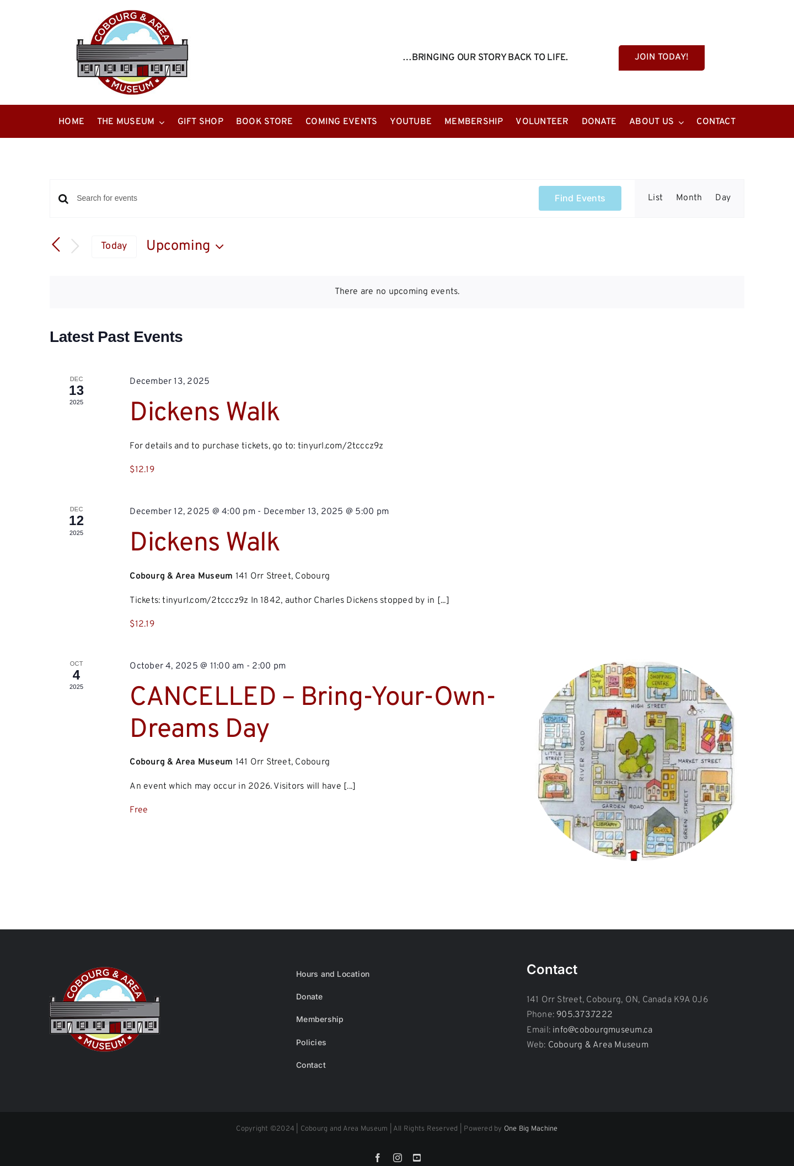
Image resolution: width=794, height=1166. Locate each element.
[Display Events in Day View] (723, 198)
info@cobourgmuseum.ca (602, 1030)
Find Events (580, 198)
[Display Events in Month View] (689, 198)
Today (114, 246)
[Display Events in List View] (655, 198)
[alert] (397, 292)
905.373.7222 (584, 1014)
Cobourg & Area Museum (598, 1045)
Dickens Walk (205, 413)
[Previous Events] (56, 245)
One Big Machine (531, 1129)
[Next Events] (75, 246)
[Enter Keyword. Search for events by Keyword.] (301, 198)
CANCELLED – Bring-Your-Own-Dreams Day (313, 714)
